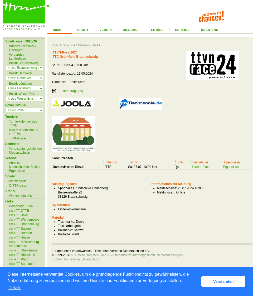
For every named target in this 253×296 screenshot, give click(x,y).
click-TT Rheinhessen (24, 250)
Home (55, 45)
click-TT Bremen (20, 233)
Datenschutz (90, 259)
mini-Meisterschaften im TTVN (23, 132)
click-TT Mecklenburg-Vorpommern (24, 244)
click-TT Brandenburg (24, 224)
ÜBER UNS (209, 29)
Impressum (72, 259)
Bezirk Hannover (20, 73)
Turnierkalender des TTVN (23, 123)
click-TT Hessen (20, 237)
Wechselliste (18, 181)
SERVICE (182, 29)
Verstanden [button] (223, 281)
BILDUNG (130, 29)
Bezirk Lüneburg (20, 83)
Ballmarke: (65, 230)
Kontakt (57, 259)
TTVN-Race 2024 (87, 45)
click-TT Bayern (20, 228)
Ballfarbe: (64, 234)
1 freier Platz (200, 167)
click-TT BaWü (19, 215)
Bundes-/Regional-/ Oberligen (22, 48)
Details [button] (14, 287)
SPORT (83, 29)
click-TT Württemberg (24, 219)
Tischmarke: (66, 222)
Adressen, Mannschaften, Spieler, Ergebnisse (25, 167)
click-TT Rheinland (22, 255)
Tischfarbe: (66, 226)
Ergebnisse (231, 167)
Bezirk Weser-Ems (22, 94)
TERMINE (156, 29)
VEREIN (106, 29)
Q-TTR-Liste (17, 185)
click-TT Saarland (21, 264)
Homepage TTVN (21, 206)
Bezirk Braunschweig (23, 63)
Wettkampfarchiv (20, 196)
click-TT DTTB (19, 210)
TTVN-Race (17, 138)
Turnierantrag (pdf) (70, 91)
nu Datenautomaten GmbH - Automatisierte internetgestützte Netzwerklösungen (127, 255)
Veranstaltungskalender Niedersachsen (25, 150)
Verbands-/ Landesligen (17, 56)
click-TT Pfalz (18, 259)
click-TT (59, 29)
